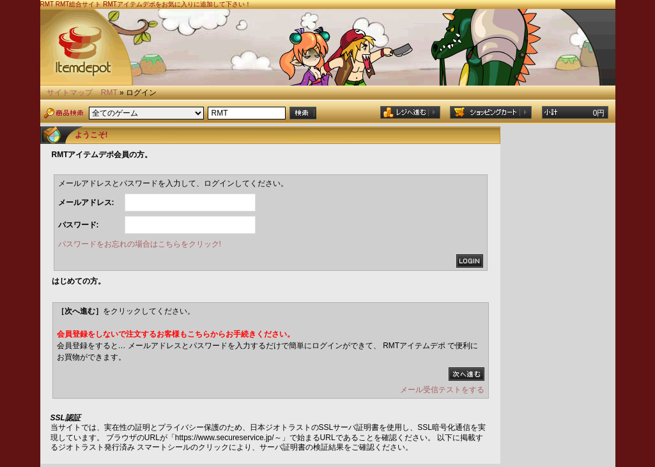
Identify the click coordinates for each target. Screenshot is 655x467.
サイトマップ (70, 92)
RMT (109, 92)
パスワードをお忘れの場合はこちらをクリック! (139, 244)
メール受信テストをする (442, 389)
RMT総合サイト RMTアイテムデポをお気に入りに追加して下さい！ (153, 4)
